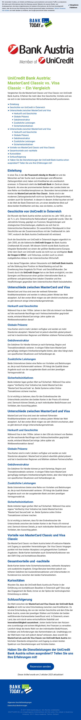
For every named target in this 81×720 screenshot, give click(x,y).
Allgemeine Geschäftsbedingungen (20, 702)
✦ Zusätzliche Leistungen (23, 123)
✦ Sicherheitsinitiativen (22, 126)
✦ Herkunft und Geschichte (24, 113)
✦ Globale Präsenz (20, 116)
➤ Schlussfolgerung (17, 157)
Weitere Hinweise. (60, 8)
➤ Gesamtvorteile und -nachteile (22, 150)
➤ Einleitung (13, 104)
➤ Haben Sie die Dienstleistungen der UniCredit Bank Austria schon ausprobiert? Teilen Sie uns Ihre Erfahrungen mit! (38, 161)
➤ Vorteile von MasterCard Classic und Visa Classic (31, 147)
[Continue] (73, 5)
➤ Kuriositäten (14, 154)
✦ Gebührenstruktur (21, 120)
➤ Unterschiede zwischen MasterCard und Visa (29, 110)
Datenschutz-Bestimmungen (17, 705)
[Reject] (73, 7)
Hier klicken (6, 10)
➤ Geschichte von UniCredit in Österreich (26, 107)
